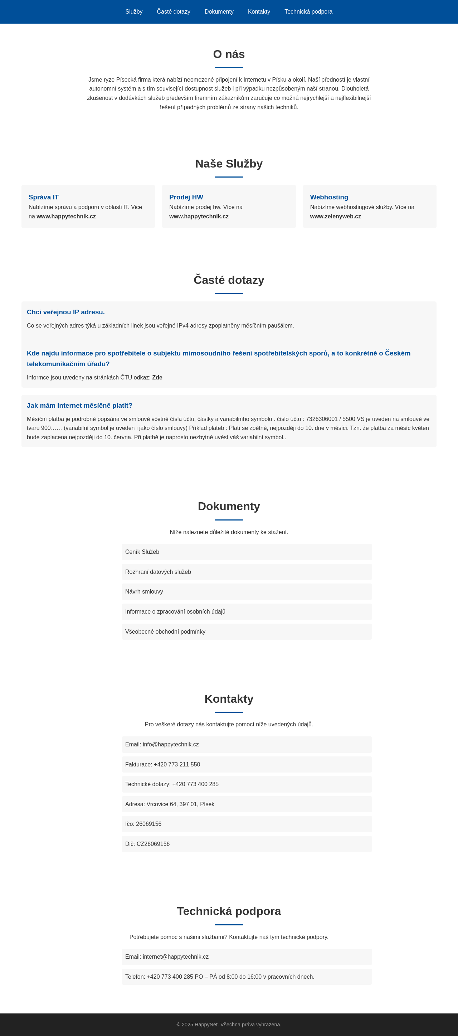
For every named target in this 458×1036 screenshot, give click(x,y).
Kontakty (259, 12)
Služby (134, 12)
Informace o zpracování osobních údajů (175, 612)
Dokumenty (219, 12)
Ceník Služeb (142, 552)
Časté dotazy (173, 12)
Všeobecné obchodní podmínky (165, 632)
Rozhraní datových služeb (158, 572)
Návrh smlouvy (144, 592)
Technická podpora (308, 12)
